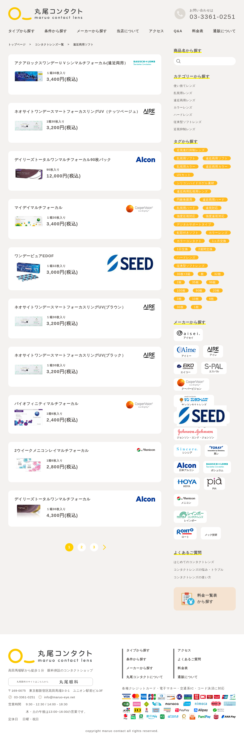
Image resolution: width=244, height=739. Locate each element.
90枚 (199, 290)
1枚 (196, 307)
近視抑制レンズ (184, 129)
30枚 (180, 307)
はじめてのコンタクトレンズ (194, 562)
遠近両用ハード (213, 199)
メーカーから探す (139, 668)
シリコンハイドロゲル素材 (195, 183)
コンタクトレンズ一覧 (49, 44)
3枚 (179, 298)
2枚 (179, 282)
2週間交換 (205, 249)
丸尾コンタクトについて (144, 677)
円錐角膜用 (184, 199)
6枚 (211, 298)
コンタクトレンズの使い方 (192, 577)
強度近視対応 (186, 216)
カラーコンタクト (189, 241)
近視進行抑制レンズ (191, 150)
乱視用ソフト (186, 158)
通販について (224, 31)
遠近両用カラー (216, 166)
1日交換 (182, 249)
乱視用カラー (186, 166)
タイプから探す (138, 650)
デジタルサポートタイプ (194, 224)
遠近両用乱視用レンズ (192, 191)
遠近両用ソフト (216, 158)
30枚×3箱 (183, 274)
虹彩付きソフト (188, 232)
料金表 (197, 31)
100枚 (181, 290)
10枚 (195, 298)
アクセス (156, 31)
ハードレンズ (186, 257)
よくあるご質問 (189, 659)
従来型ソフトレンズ (191, 265)
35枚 (195, 282)
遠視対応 (212, 207)
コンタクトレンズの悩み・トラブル (199, 569)
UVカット (184, 174)
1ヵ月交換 (219, 241)
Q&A (178, 31)
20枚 (216, 290)
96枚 (212, 282)
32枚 (217, 274)
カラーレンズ (218, 232)
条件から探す (136, 659)
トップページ (17, 44)
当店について (128, 31)
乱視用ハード (186, 207)
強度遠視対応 (215, 216)
